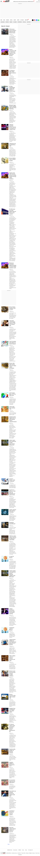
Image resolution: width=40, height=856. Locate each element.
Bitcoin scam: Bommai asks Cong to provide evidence (12, 673)
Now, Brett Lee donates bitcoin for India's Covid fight (12, 793)
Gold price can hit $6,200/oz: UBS (12, 145)
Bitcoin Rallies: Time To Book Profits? (12, 159)
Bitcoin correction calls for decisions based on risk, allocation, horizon (12, 52)
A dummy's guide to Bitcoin (11, 629)
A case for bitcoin (11, 557)
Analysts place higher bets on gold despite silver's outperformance (13, 419)
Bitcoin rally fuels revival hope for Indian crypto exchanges (12, 366)
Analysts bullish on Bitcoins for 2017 (11, 764)
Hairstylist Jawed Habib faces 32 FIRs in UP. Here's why (12, 323)
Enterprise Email (20, 1)
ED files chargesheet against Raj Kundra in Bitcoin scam (12, 89)
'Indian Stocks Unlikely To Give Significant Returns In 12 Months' (12, 642)
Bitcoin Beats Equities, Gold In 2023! (12, 308)
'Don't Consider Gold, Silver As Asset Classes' (12, 342)
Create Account (38, 1)
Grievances (20, 854)
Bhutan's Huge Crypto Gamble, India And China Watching (12, 107)
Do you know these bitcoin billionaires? (12, 781)
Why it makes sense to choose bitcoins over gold (12, 658)
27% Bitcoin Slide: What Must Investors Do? (12, 72)
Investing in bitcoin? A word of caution (11, 812)
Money (17, 1)
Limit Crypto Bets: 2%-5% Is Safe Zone (12, 394)
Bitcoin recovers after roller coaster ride (12, 696)
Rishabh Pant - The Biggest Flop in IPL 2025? (12, 710)
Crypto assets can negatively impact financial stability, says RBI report (12, 573)
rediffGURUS (29, 1)
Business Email (25, 1)
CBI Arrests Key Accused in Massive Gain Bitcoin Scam (12, 31)
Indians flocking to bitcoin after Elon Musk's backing (12, 611)
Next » (9, 844)
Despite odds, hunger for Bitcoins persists (12, 751)
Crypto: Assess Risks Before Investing (12, 511)
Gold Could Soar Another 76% (12, 408)
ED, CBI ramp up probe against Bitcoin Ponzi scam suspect (12, 211)
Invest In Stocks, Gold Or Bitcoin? (12, 480)
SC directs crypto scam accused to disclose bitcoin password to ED (12, 728)
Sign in (39, 0)
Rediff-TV (32, 1)
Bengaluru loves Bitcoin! (12, 523)
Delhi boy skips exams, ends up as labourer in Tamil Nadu (12, 537)
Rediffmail (14, 1)
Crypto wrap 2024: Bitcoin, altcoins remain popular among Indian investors (12, 175)
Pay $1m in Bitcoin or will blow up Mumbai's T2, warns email (12, 492)
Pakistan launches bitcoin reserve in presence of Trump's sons (12, 127)
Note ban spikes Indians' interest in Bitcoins (12, 829)
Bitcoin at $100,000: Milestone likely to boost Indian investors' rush (12, 265)
